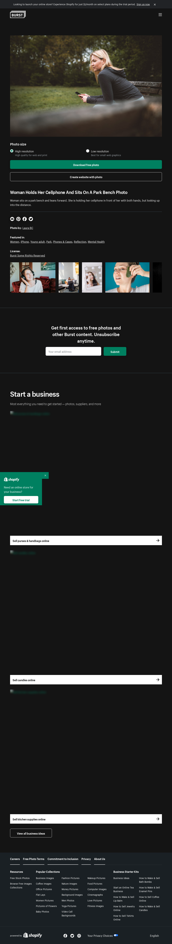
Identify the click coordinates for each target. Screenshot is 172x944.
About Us (99, 858)
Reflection (80, 241)
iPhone (25, 241)
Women (14, 241)
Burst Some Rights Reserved (27, 255)
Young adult (37, 241)
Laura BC (28, 227)
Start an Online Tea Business (123, 889)
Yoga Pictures (69, 906)
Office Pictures (44, 889)
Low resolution (100, 151)
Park (49, 241)
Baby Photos (42, 911)
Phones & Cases (62, 241)
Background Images (72, 894)
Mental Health (96, 241)
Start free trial (21, 500)
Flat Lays (40, 894)
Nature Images (69, 883)
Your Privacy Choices (103, 935)
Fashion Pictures (70, 878)
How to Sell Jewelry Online (124, 908)
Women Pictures (45, 900)
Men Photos (68, 900)
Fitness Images (96, 906)
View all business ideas (31, 833)
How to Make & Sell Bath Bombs (149, 880)
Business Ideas (121, 878)
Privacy (86, 858)
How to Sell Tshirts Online (123, 917)
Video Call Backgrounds (68, 913)
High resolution (24, 151)
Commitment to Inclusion (63, 858)
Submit (115, 351)
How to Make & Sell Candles (149, 908)
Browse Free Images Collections (21, 885)
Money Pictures (70, 889)
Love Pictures (95, 900)
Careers (15, 858)
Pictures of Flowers (46, 906)
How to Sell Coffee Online (149, 898)
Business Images (45, 878)
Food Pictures (95, 883)
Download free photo (86, 164)
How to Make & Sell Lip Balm (123, 898)
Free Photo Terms (33, 858)
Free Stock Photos (20, 878)
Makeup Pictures (96, 878)
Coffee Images (43, 883)
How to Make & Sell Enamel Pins (149, 889)
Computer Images (97, 889)
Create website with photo (86, 176)
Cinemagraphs (95, 894)
